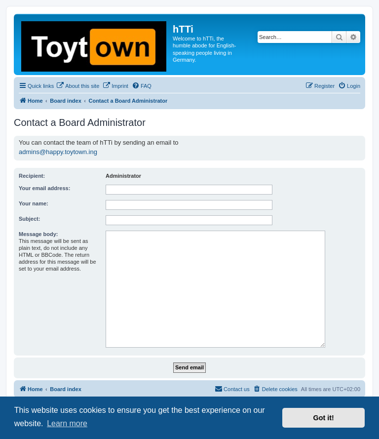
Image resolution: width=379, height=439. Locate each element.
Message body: (38, 234)
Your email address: (44, 188)
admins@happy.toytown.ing (58, 152)
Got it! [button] (323, 418)
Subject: (29, 219)
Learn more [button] (67, 423)
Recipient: (32, 176)
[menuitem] (77, 86)
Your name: (33, 203)
